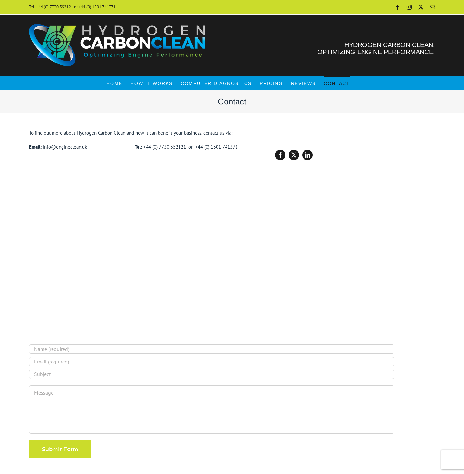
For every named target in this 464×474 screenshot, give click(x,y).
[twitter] (294, 155)
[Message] (211, 409)
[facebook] (280, 155)
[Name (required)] (211, 349)
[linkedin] (307, 155)
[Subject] (211, 374)
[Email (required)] (211, 361)
